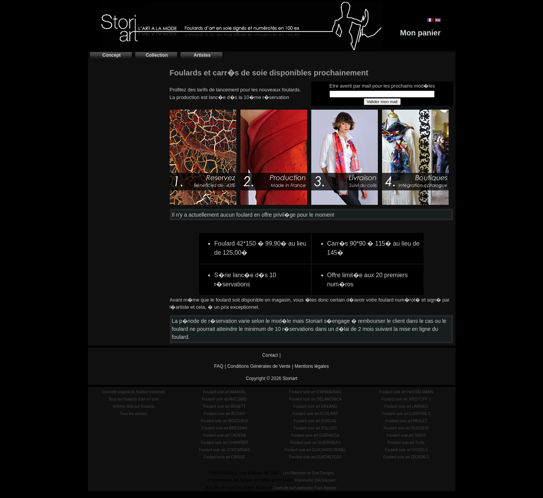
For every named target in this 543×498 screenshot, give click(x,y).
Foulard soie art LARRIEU (406, 406)
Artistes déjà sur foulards (133, 406)
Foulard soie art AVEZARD (224, 399)
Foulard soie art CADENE (224, 435)
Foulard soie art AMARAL (224, 392)
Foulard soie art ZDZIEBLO (406, 457)
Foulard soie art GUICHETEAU (315, 457)
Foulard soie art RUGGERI (406, 428)
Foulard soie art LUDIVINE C (406, 414)
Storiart (290, 378)
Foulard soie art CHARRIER (224, 443)
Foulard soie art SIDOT (406, 435)
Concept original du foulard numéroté (133, 392)
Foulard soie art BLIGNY (224, 414)
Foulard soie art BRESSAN (224, 428)
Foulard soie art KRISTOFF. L (406, 399)
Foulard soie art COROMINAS (224, 450)
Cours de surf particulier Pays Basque (305, 488)
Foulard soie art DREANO (315, 406)
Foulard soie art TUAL (406, 443)
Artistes (202, 55)
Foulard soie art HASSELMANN (406, 392)
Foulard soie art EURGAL (315, 421)
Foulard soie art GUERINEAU (315, 443)
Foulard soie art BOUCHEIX (224, 421)
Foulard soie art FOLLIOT (315, 428)
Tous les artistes (133, 414)
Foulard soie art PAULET (406, 421)
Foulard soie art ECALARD (315, 414)
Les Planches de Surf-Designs (308, 473)
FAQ (218, 366)
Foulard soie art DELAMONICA (315, 399)
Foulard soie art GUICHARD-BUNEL (315, 450)
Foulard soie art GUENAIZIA (315, 435)
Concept (111, 55)
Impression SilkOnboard (315, 480)
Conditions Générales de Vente (258, 366)
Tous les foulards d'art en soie (133, 399)
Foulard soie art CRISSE (224, 457)
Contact (270, 355)
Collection (157, 55)
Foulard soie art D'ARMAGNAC (315, 392)
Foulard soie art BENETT (224, 406)
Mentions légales (312, 366)
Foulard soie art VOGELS (406, 450)
